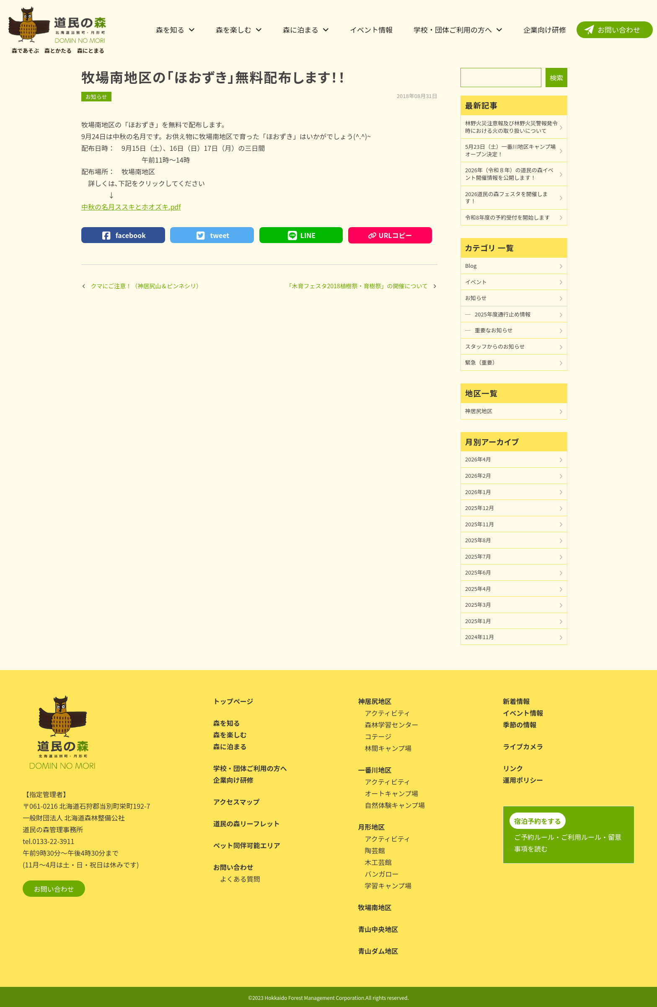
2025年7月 (478, 556)
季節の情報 (519, 725)
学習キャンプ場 (388, 885)
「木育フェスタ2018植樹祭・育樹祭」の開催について (357, 286)
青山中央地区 (378, 929)
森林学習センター (392, 725)
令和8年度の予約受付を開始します (507, 217)
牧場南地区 (375, 907)
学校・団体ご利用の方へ (453, 29)
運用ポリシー (523, 780)
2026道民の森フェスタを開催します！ (506, 197)
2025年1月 (478, 621)
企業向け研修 (544, 29)
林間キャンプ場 (388, 748)
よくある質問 (240, 879)
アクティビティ (388, 713)
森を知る (170, 29)
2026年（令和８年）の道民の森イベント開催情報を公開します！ (509, 173)
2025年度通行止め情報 (502, 314)
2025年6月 (478, 572)
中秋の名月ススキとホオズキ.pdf (131, 207)
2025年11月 (479, 524)
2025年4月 (478, 589)
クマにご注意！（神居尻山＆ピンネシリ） (146, 286)
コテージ (378, 736)
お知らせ (96, 97)
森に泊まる (300, 29)
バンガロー (382, 874)
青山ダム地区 (378, 951)
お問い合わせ (619, 29)
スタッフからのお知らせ (495, 346)
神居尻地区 (478, 411)
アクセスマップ (236, 802)
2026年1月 (478, 492)
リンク (513, 768)
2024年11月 (479, 637)
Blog (470, 265)
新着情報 (516, 701)
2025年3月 (478, 604)
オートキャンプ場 (392, 793)
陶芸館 (375, 850)
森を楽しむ (233, 29)
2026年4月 (478, 459)
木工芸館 (378, 862)
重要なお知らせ (494, 330)
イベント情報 (371, 29)
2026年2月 (478, 475)
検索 (556, 77)
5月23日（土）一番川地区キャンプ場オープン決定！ (510, 150)
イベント (476, 282)
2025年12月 (479, 508)
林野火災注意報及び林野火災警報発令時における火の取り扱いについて (511, 127)
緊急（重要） (481, 362)
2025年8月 (478, 540)
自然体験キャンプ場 (395, 805)
